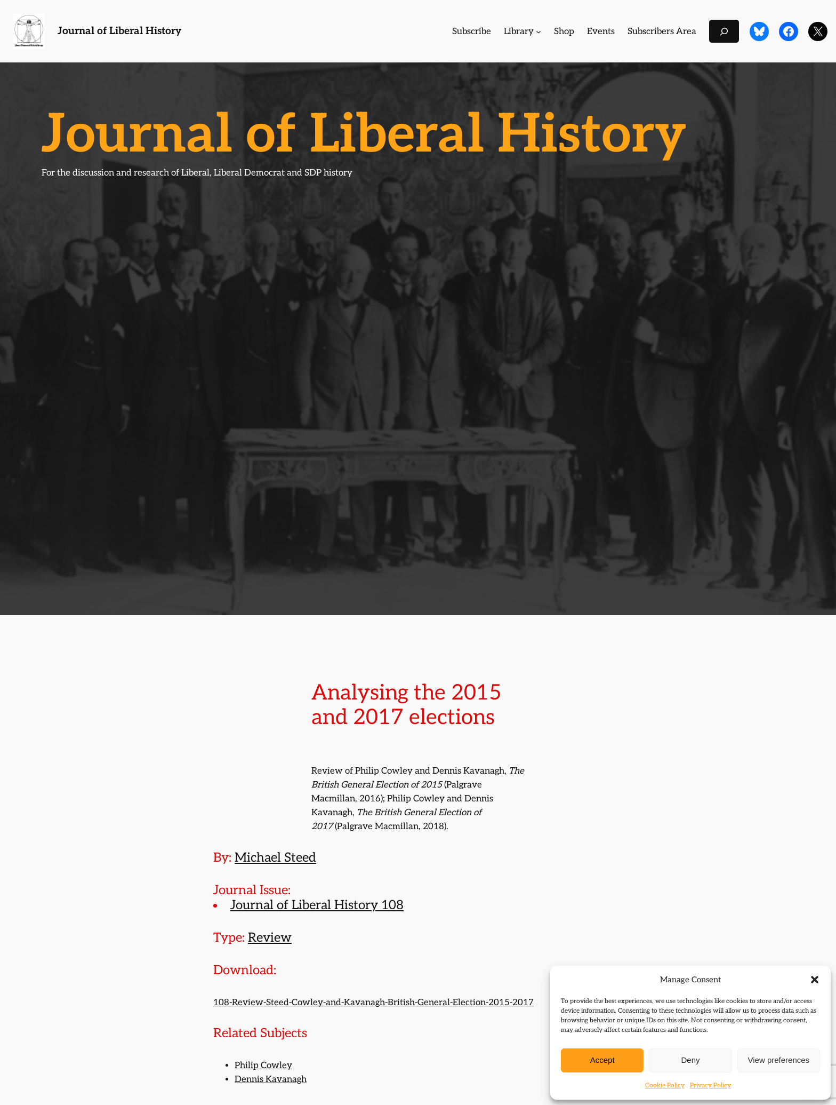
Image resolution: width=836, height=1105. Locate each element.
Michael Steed (275, 857)
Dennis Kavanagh (271, 1079)
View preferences (779, 1059)
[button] (814, 979)
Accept (602, 1059)
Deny (690, 1059)
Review (270, 937)
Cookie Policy (665, 1086)
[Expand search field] (724, 31)
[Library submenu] (538, 31)
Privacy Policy (710, 1086)
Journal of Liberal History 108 (317, 905)
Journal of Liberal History (119, 31)
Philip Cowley (263, 1065)
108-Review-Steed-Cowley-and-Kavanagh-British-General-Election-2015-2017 (373, 1002)
